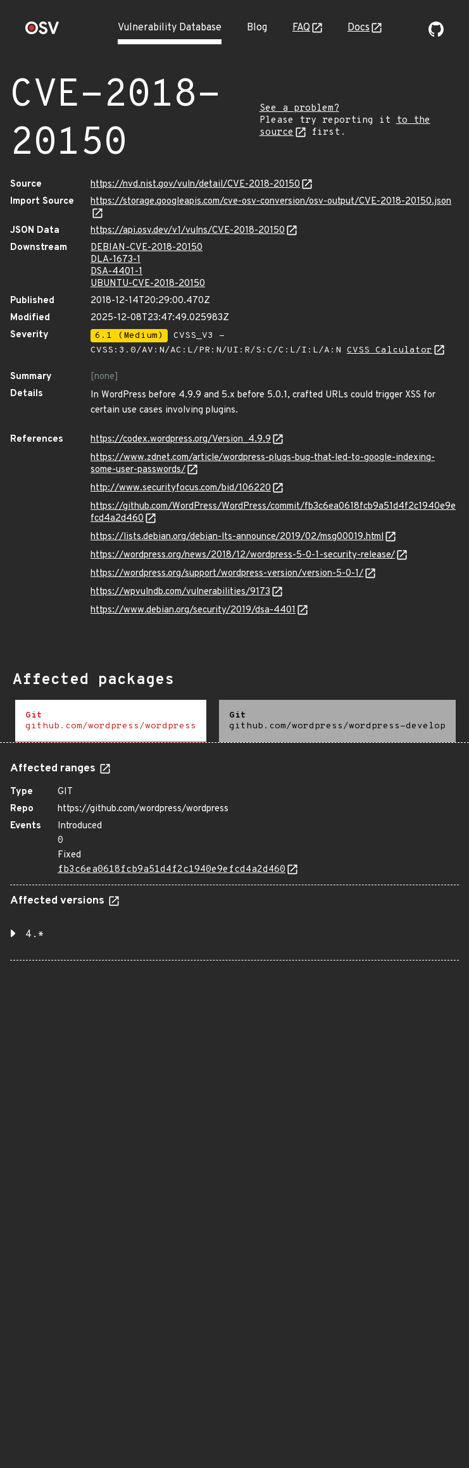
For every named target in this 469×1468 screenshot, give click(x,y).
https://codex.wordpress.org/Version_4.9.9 (181, 439)
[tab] (110, 721)
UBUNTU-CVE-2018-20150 (148, 284)
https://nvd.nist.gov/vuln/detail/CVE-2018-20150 (195, 184)
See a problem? (299, 109)
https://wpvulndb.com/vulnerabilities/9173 (180, 592)
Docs (358, 28)
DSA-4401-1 (116, 272)
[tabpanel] (234, 856)
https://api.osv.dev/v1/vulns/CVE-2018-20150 (188, 231)
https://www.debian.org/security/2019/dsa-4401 (193, 610)
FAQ (301, 28)
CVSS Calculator (389, 350)
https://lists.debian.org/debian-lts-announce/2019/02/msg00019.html (237, 537)
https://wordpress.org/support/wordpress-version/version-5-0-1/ (227, 574)
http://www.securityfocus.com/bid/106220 (181, 488)
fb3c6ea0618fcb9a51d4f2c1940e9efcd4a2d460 (171, 870)
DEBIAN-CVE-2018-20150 (147, 248)
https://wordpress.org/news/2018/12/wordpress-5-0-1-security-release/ (243, 555)
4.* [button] (34, 934)
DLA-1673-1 (116, 260)
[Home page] (42, 32)
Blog (257, 28)
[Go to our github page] (436, 34)
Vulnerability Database (170, 28)
